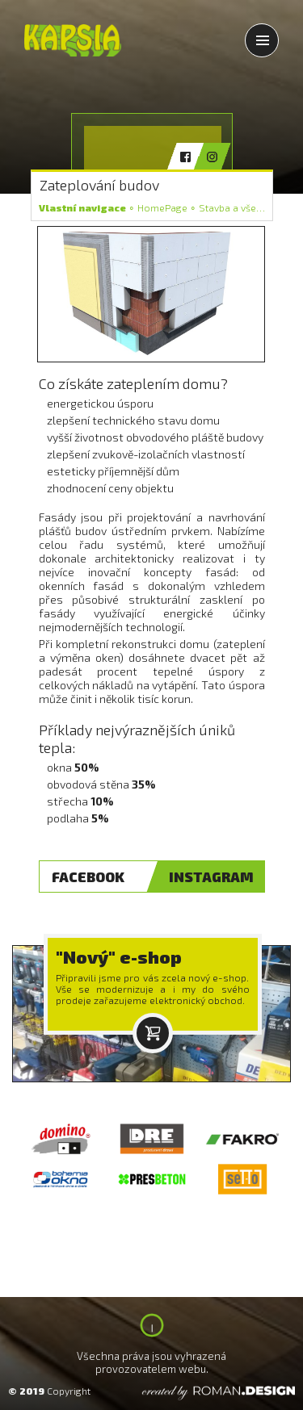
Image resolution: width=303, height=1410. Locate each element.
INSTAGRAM (211, 876)
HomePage (162, 207)
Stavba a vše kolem (243, 207)
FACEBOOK (88, 876)
